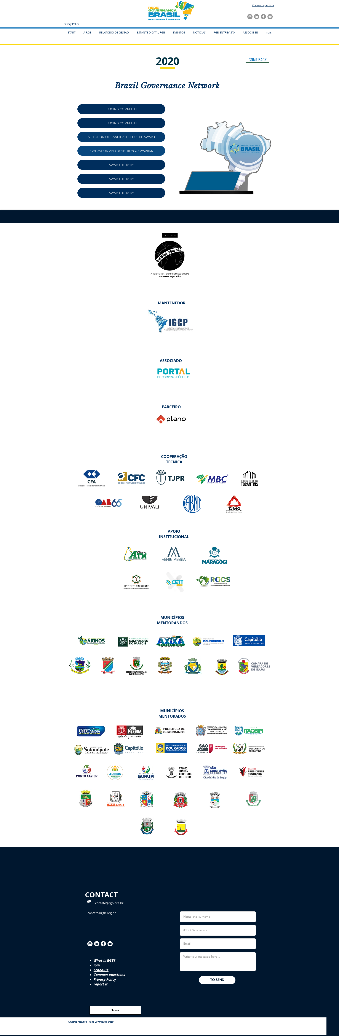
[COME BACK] (257, 59)
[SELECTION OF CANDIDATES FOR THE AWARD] (121, 137)
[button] (179, 32)
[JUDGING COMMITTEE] (121, 109)
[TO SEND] (217, 980)
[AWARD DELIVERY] (121, 165)
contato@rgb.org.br (109, 903)
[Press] (115, 1010)
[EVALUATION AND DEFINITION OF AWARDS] (121, 151)
